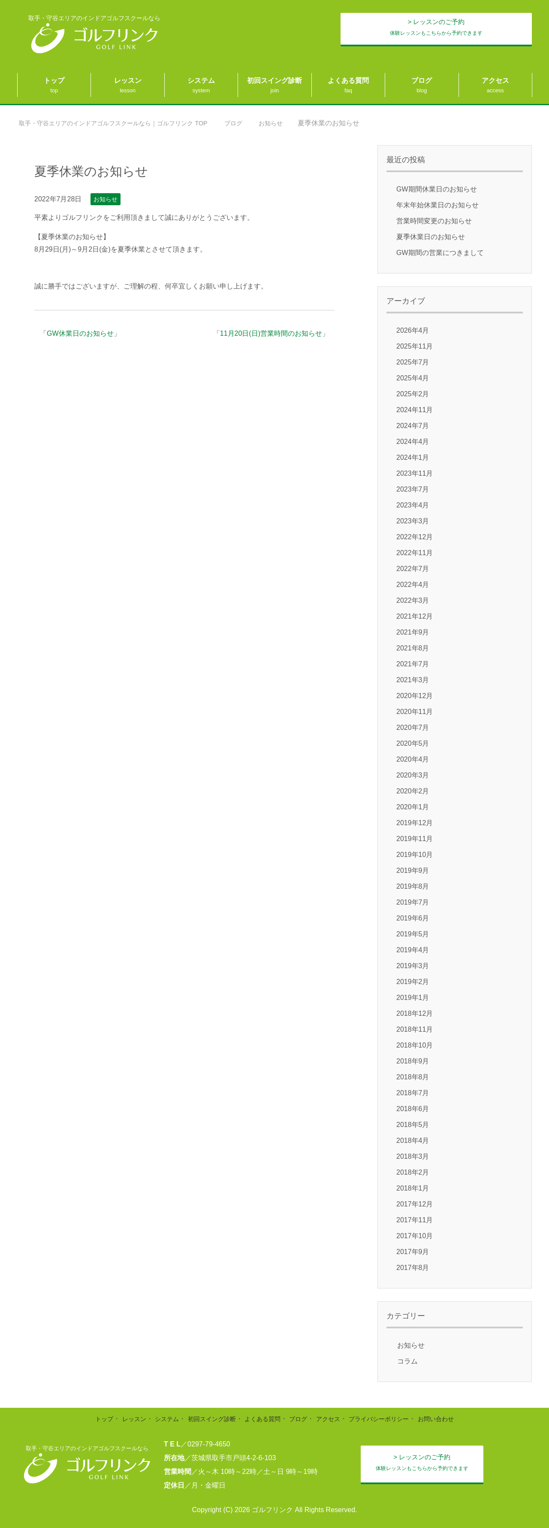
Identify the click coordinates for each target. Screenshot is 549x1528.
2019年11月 (414, 838)
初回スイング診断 (274, 80)
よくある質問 (348, 80)
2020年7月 (412, 727)
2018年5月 (412, 1124)
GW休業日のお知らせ (80, 333)
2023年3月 (412, 521)
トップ (54, 80)
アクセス (495, 80)
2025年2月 (412, 394)
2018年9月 (412, 1061)
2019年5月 (412, 934)
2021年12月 (414, 616)
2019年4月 (412, 950)
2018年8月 (412, 1077)
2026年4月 (412, 330)
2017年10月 (414, 1235)
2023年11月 (414, 473)
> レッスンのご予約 (453, 29)
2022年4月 (412, 584)
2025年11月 (414, 346)
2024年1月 (412, 457)
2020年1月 (412, 807)
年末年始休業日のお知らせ (437, 205)
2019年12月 (414, 822)
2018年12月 (414, 1013)
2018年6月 (412, 1108)
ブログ (421, 80)
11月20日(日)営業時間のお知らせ (271, 333)
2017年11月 (414, 1220)
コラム (407, 1361)
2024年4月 (412, 441)
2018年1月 (412, 1188)
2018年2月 (412, 1172)
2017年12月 (414, 1204)
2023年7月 (412, 489)
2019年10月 (414, 854)
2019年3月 (412, 965)
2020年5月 (412, 743)
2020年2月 (412, 791)
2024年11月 (414, 409)
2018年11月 (414, 1029)
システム (201, 80)
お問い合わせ (453, 1418)
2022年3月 (412, 600)
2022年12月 (414, 537)
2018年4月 (412, 1140)
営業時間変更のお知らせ (434, 221)
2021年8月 (412, 648)
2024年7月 (412, 425)
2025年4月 (412, 378)
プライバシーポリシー (390, 1418)
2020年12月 (414, 695)
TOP (126, 123)
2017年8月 (412, 1267)
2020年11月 (414, 711)
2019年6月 (412, 918)
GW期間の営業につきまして (440, 252)
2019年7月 (412, 902)
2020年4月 (412, 759)
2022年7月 (412, 568)
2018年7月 (412, 1093)
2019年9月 (412, 870)
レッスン (128, 80)
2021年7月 (412, 664)
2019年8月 (412, 886)
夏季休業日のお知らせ (430, 236)
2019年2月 (412, 981)
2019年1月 (412, 997)
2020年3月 (412, 775)
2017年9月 (412, 1251)
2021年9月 (412, 632)
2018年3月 (412, 1156)
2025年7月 (412, 362)
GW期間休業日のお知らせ (436, 189)
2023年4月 (412, 505)
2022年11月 (414, 552)
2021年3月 (412, 679)
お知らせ (106, 199)
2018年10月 (414, 1045)
